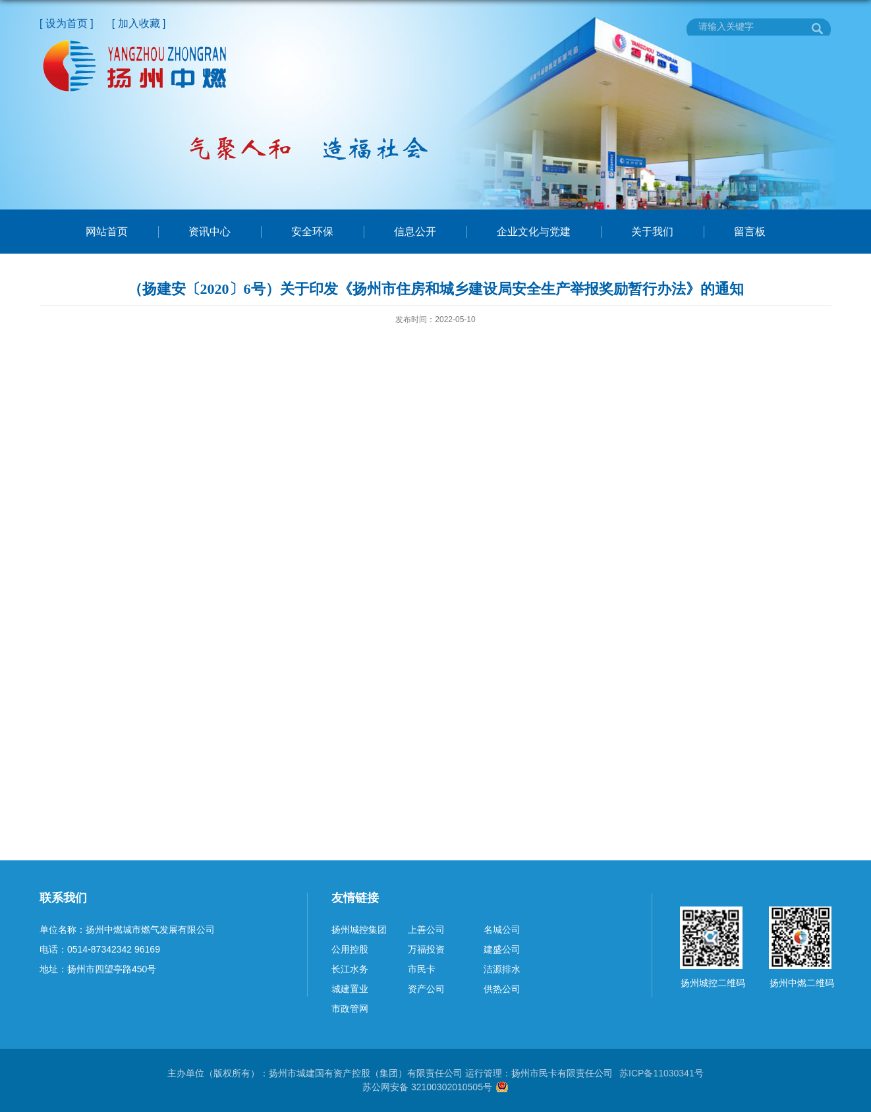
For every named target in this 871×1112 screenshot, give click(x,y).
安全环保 (312, 231)
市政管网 (349, 1008)
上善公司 (426, 929)
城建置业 (349, 989)
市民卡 (422, 969)
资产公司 (426, 989)
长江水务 (349, 969)
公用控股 (349, 949)
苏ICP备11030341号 (661, 1073)
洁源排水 (502, 969)
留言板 (750, 231)
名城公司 (502, 929)
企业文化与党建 (534, 231)
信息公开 (415, 231)
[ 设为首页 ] (67, 23)
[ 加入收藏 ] (139, 23)
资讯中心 (209, 231)
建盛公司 (502, 949)
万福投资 (426, 949)
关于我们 (652, 231)
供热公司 (502, 989)
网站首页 (107, 231)
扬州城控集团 (359, 929)
